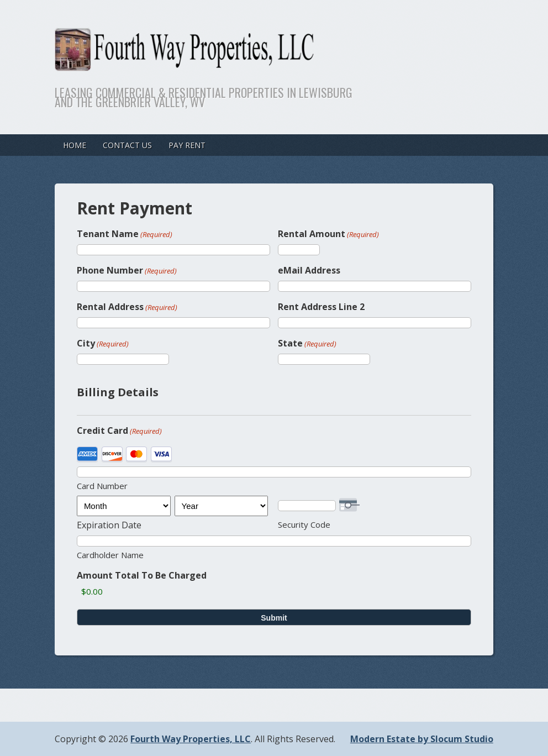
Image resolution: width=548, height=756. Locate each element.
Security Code (304, 524)
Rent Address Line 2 (321, 307)
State (307, 343)
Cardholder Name (110, 554)
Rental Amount (328, 234)
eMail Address (309, 270)
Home (74, 145)
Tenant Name (124, 234)
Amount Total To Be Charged (142, 575)
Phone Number (127, 270)
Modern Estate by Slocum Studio (421, 739)
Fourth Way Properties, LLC (190, 739)
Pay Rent (186, 145)
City (103, 343)
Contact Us (127, 145)
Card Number (102, 485)
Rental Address (127, 307)
